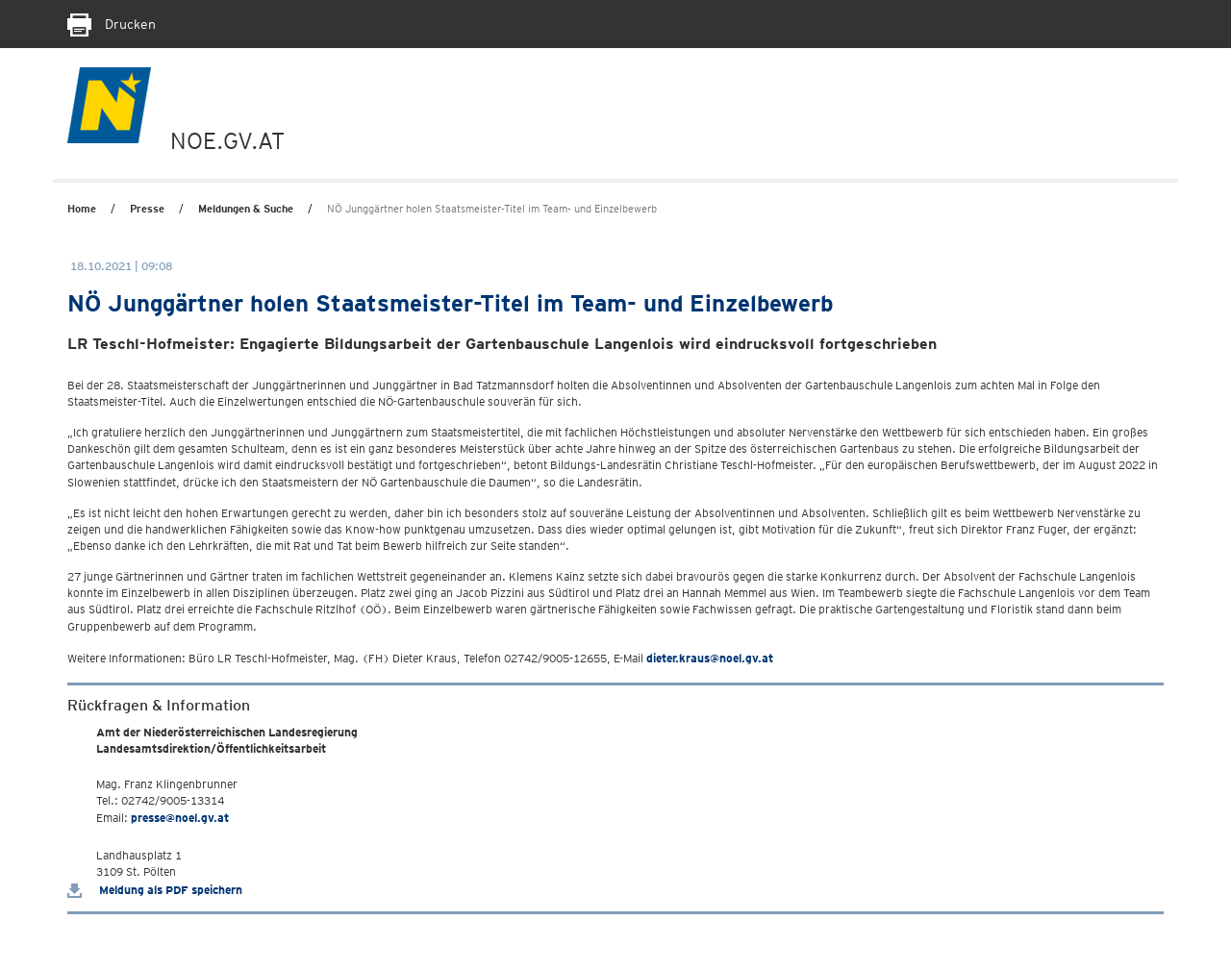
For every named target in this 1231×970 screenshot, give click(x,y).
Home (81, 208)
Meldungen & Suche (245, 208)
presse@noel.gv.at (180, 817)
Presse (147, 208)
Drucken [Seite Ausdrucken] (111, 24)
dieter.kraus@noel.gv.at (709, 658)
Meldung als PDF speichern (154, 890)
